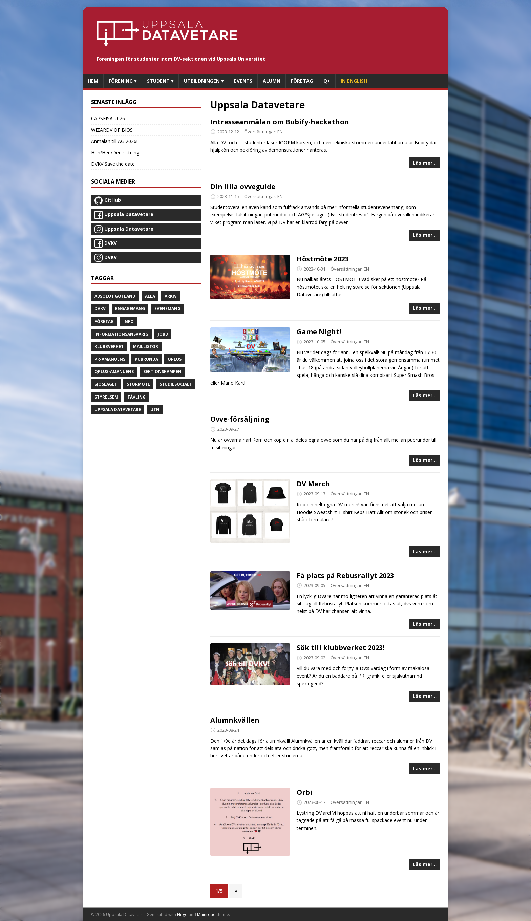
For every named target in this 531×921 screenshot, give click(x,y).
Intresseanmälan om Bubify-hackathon (279, 121)
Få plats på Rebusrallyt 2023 (345, 575)
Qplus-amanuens (114, 371)
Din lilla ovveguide (242, 186)
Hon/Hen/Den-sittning (115, 152)
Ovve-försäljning (239, 419)
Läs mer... (425, 162)
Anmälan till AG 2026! (114, 141)
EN (280, 132)
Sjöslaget (105, 384)
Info (128, 321)
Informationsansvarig (121, 334)
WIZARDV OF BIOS (112, 130)
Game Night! (319, 331)
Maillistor (145, 346)
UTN (155, 409)
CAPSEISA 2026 (108, 118)
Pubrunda (146, 359)
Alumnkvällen (234, 720)
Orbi (304, 792)
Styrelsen (106, 397)
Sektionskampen (162, 371)
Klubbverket (109, 346)
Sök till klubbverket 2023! (340, 647)
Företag (104, 321)
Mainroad (206, 914)
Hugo (182, 914)
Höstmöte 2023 (322, 258)
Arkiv (171, 296)
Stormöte (138, 384)
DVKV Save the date (113, 163)
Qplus (175, 359)
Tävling (136, 397)
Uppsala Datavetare (117, 409)
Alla (150, 296)
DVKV (100, 309)
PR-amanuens (109, 359)
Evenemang (167, 309)
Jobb (163, 334)
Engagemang (130, 309)
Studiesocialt (176, 384)
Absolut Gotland (114, 296)
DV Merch (313, 483)
